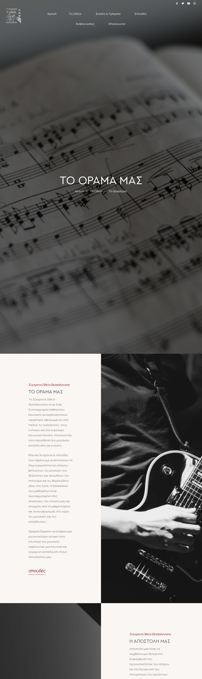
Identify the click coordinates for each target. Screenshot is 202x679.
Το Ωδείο (76, 14)
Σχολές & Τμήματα (109, 14)
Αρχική (51, 14)
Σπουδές (142, 14)
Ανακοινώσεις (86, 24)
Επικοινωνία (117, 24)
